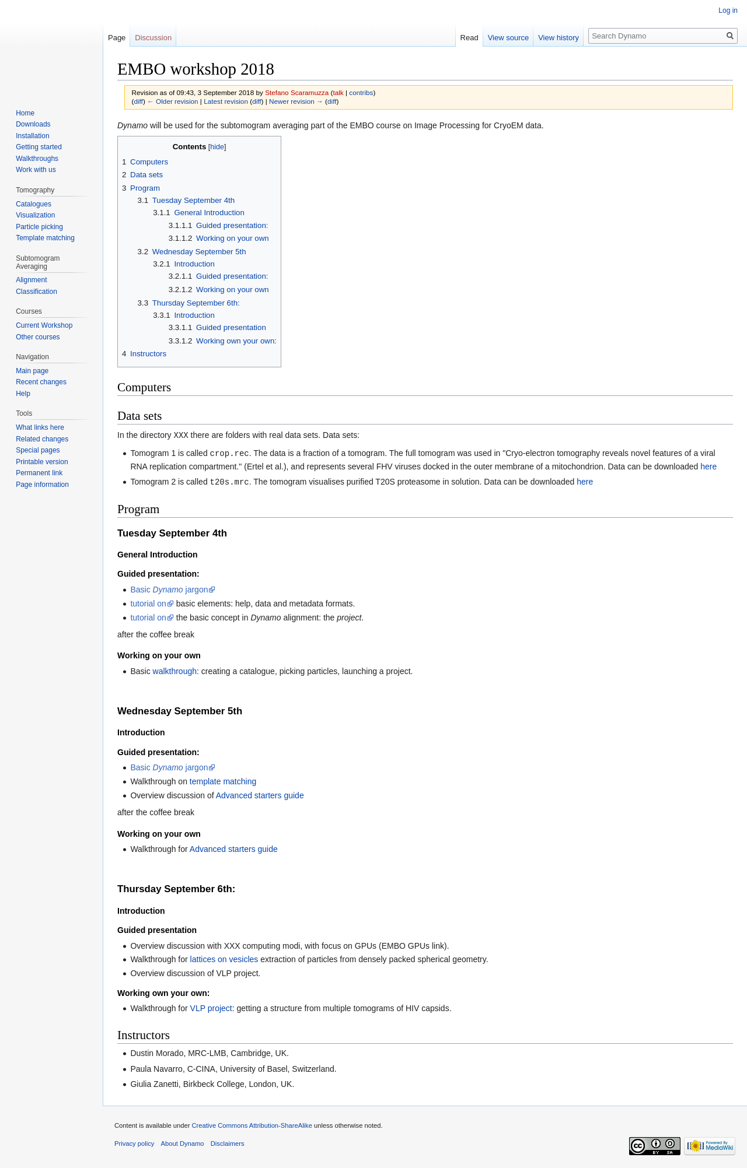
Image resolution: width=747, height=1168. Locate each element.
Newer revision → (296, 101)
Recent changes (41, 382)
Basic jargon (169, 587)
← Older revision (172, 101)
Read (469, 37)
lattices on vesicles (224, 957)
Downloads (33, 124)
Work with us (35, 170)
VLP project (211, 1006)
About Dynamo (182, 1141)
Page (116, 37)
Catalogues (33, 204)
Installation (32, 136)
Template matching (45, 238)
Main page (32, 371)
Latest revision (226, 101)
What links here (40, 427)
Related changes (42, 439)
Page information (42, 484)
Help (23, 394)
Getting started (39, 147)
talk (338, 92)
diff (138, 101)
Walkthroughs (37, 159)
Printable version (42, 462)
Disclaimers (228, 1141)
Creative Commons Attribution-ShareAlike (251, 1123)
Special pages (38, 450)
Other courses (38, 337)
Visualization (35, 215)
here (708, 465)
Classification (36, 291)
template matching (223, 779)
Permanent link (39, 473)
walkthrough (175, 669)
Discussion (153, 37)
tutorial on (148, 601)
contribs (361, 92)
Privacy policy (134, 1141)
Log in (728, 10)
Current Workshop (44, 325)
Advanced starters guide (260, 793)
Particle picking (39, 227)
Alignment (31, 280)
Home (25, 113)
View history (558, 37)
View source (508, 37)
